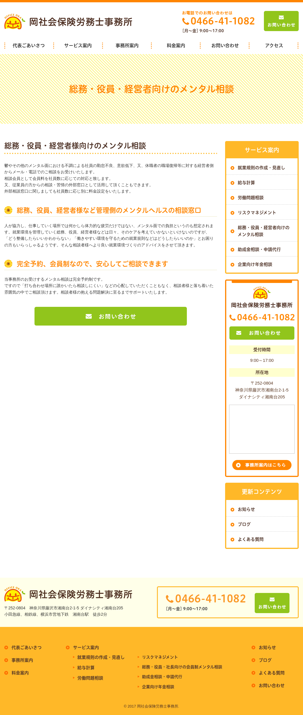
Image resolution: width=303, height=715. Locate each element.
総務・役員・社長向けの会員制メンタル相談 (182, 667)
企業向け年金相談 (255, 264)
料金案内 (176, 45)
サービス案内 (78, 45)
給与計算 (246, 182)
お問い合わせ (225, 45)
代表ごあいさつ (29, 45)
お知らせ (246, 509)
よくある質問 (251, 539)
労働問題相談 (251, 197)
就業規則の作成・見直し (261, 167)
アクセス (274, 45)
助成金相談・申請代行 (259, 249)
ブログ (244, 524)
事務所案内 (127, 45)
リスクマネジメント (257, 212)
